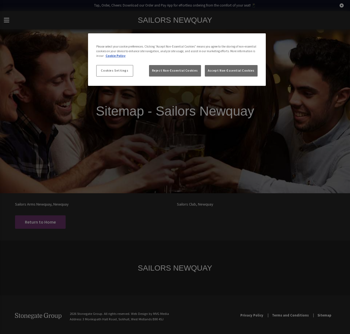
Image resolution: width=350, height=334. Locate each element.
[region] (177, 59)
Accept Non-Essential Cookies (231, 70)
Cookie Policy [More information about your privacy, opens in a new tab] (116, 56)
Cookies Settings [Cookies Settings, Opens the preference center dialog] (114, 70)
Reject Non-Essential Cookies (175, 70)
